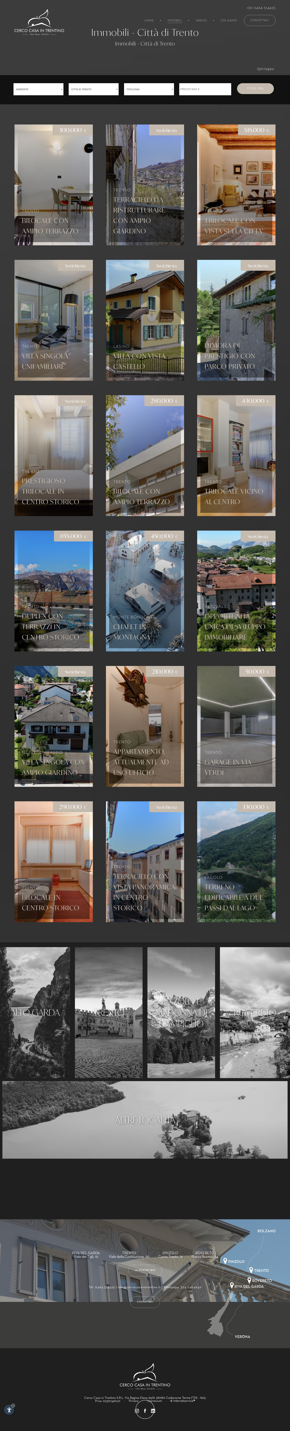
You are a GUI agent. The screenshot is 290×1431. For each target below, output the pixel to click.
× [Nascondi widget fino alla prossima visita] (13, 1405)
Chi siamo (229, 20)
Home (149, 20)
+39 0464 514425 (261, 8)
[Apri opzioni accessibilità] (9, 1410)
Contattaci (259, 20)
